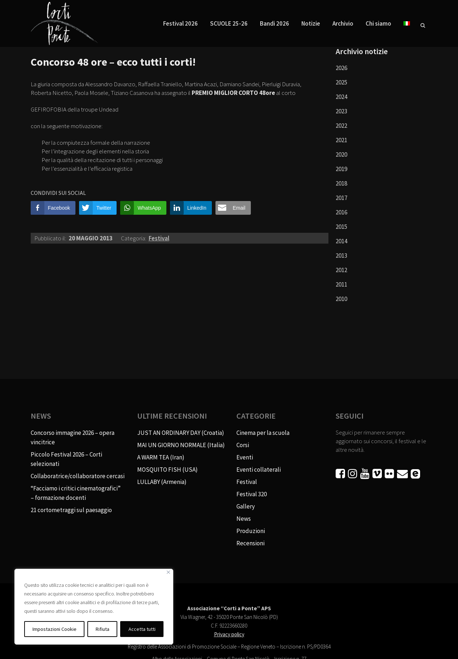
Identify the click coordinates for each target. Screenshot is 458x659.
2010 (341, 299)
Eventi (244, 457)
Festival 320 (251, 494)
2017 (341, 198)
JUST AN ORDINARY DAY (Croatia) (180, 433)
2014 (341, 241)
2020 (341, 154)
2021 (341, 140)
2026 (341, 68)
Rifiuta (102, 629)
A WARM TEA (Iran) (160, 457)
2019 (341, 169)
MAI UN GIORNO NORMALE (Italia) (181, 445)
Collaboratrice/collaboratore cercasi (78, 476)
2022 (341, 126)
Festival (159, 238)
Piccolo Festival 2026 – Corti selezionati (66, 459)
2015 (341, 227)
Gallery (245, 506)
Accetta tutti (142, 629)
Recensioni (250, 543)
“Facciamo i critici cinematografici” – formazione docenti (76, 493)
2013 (341, 255)
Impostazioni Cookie (54, 629)
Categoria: (134, 238)
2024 (341, 97)
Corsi (242, 445)
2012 (341, 270)
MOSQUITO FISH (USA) (167, 469)
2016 (341, 212)
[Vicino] (168, 572)
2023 (341, 111)
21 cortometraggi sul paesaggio (71, 510)
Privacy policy (229, 634)
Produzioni (250, 531)
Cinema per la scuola (262, 433)
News (243, 519)
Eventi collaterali (258, 469)
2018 (341, 183)
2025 (341, 82)
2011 (341, 284)
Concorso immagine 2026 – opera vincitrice (72, 437)
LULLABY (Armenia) (162, 482)
